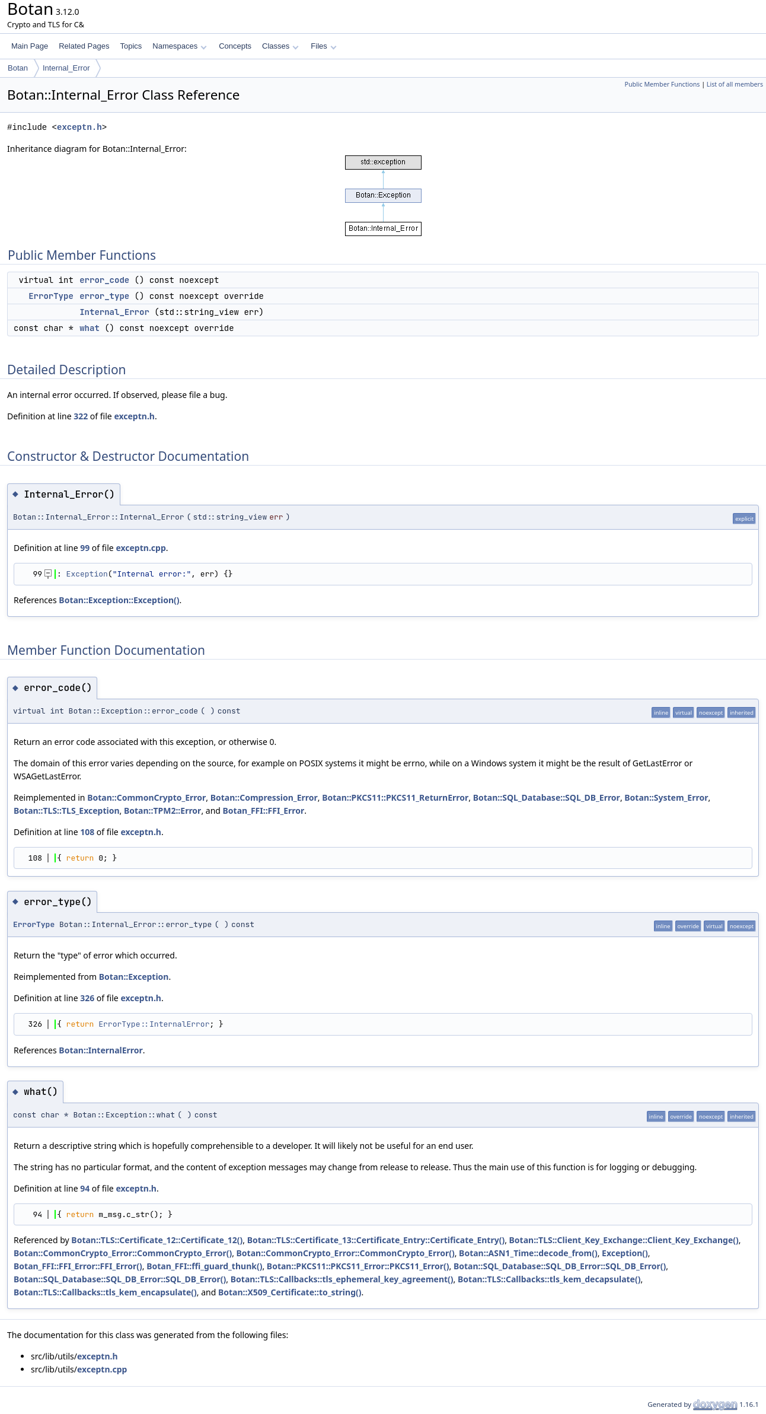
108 (87, 831)
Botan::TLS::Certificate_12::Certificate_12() (156, 1240)
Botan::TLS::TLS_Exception (67, 810)
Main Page (29, 46)
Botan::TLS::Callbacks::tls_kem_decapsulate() (549, 1279)
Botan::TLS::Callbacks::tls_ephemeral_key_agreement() (342, 1279)
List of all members (735, 84)
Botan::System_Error (666, 797)
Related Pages (84, 46)
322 (81, 416)
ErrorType (51, 296)
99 (85, 547)
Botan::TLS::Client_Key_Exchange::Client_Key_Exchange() (624, 1240)
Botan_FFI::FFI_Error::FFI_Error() (78, 1266)
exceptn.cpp (140, 547)
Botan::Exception (134, 976)
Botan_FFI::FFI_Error (264, 810)
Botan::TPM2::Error (162, 810)
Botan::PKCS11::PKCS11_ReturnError (395, 797)
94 (85, 1188)
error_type (104, 296)
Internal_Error (66, 67)
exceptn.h (79, 127)
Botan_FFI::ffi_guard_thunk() (204, 1266)
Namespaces (179, 46)
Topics (131, 46)
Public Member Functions (662, 84)
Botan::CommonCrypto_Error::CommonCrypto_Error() (123, 1253)
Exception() (625, 1253)
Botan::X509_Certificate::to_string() (290, 1292)
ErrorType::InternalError (153, 1024)
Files (323, 46)
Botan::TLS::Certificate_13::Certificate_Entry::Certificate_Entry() (376, 1240)
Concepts (235, 46)
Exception (87, 574)
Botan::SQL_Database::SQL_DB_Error (546, 797)
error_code (104, 280)
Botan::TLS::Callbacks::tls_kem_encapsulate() (105, 1292)
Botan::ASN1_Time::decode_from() (528, 1253)
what (89, 328)
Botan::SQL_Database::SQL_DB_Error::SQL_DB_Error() (560, 1266)
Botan (18, 67)
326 (87, 998)
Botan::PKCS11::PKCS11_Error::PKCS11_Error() (358, 1266)
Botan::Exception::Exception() (119, 600)
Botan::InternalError (100, 1050)
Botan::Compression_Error (264, 797)
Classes (280, 46)
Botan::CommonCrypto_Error (146, 797)
